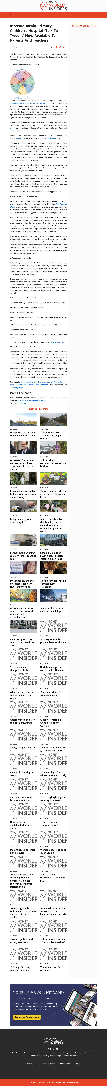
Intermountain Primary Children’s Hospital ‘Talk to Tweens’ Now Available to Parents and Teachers (38, 383)
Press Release (22, 403)
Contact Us (62, 397)
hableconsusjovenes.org (50, 138)
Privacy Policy (49, 1063)
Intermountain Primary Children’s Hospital (28, 103)
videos (13, 128)
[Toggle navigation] (10, 15)
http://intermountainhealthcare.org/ (32, 400)
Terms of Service (32, 1063)
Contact (78, 1063)
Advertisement (65, 1063)
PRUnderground (16, 387)
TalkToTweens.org (17, 138)
